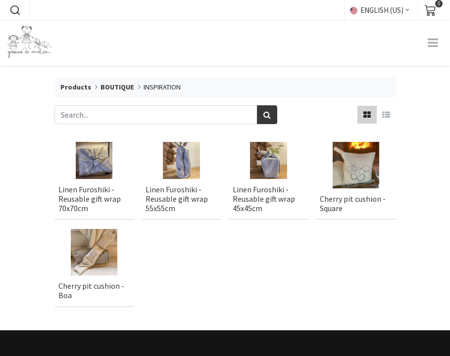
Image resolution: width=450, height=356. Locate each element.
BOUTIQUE (117, 87)
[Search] (267, 114)
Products (75, 87)
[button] (14, 10)
